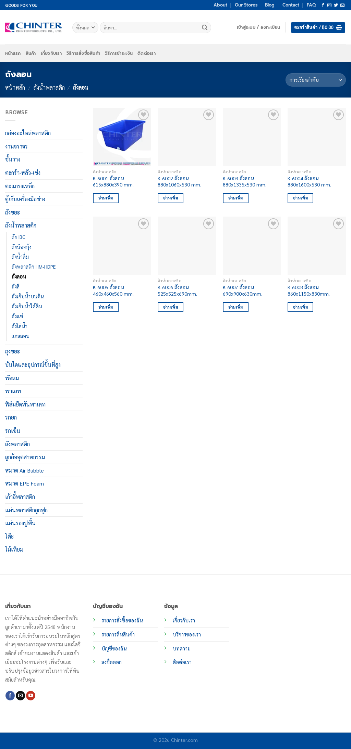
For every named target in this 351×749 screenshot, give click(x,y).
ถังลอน (19, 276)
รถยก (11, 417)
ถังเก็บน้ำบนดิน (28, 296)
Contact (290, 5)
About (220, 5)
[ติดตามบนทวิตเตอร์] (336, 5)
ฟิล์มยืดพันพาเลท (25, 404)
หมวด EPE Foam (24, 483)
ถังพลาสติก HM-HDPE (34, 266)
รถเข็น (12, 430)
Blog (270, 5)
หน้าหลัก (15, 87)
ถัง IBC (18, 237)
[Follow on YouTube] (30, 695)
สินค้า (31, 53)
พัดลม (12, 377)
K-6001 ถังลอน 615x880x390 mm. (113, 181)
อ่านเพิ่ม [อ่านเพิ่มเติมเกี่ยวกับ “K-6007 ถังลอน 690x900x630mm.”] (235, 307)
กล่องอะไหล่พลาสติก (28, 133)
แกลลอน (20, 336)
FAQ (311, 5)
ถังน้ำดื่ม (20, 257)
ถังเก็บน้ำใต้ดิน (27, 306)
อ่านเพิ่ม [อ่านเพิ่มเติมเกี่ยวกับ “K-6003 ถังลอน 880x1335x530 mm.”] (235, 198)
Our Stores (246, 5)
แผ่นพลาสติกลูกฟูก (26, 509)
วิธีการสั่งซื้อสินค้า (83, 53)
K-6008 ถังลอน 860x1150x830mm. (309, 290)
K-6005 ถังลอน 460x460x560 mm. (113, 290)
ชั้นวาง (12, 159)
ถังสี (16, 286)
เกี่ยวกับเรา (51, 53)
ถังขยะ (12, 212)
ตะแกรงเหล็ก (20, 185)
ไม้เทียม (14, 549)
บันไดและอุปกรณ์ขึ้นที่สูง (33, 364)
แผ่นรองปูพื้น (20, 523)
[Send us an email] (342, 5)
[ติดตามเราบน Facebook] (323, 5)
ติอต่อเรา (182, 662)
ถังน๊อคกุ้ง (22, 247)
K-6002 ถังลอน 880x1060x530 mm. (179, 181)
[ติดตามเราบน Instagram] (329, 5)
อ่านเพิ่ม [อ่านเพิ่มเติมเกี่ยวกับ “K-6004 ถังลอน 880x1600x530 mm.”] (300, 198)
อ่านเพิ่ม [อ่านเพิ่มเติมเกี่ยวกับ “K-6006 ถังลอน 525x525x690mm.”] (170, 307)
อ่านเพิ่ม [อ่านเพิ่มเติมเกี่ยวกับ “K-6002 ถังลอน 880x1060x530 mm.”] (170, 198)
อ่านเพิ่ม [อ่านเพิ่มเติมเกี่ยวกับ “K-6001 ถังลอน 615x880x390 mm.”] (105, 198)
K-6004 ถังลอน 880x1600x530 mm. (309, 181)
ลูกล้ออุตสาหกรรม (25, 457)
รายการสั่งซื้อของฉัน (122, 620)
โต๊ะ (9, 536)
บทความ (182, 648)
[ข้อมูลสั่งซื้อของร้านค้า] (316, 80)
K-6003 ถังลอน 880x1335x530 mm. (244, 181)
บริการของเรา (187, 634)
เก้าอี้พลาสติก (20, 496)
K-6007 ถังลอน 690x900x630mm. (242, 290)
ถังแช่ (17, 316)
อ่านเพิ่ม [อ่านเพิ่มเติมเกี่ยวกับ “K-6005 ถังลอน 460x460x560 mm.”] (105, 307)
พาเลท (13, 391)
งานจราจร (16, 146)
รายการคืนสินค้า (118, 634)
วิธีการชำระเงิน (119, 53)
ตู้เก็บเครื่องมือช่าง (25, 199)
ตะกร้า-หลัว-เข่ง (22, 172)
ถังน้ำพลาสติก (49, 87)
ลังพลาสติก (17, 443)
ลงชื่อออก (111, 662)
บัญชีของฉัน (114, 648)
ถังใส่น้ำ (19, 326)
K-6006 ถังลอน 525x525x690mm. (177, 290)
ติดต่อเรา (146, 53)
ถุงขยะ (12, 351)
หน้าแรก (13, 53)
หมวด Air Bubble (24, 470)
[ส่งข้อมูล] (205, 28)
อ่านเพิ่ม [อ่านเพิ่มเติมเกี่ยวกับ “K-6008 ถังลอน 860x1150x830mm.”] (300, 307)
